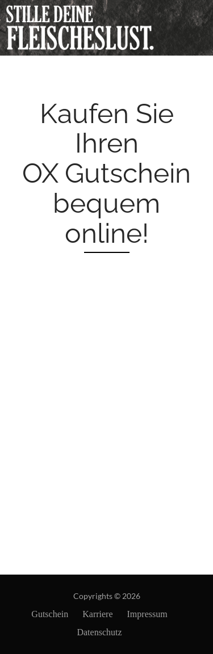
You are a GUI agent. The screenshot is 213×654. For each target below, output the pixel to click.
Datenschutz (99, 632)
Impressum (147, 614)
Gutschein (49, 614)
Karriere (97, 614)
